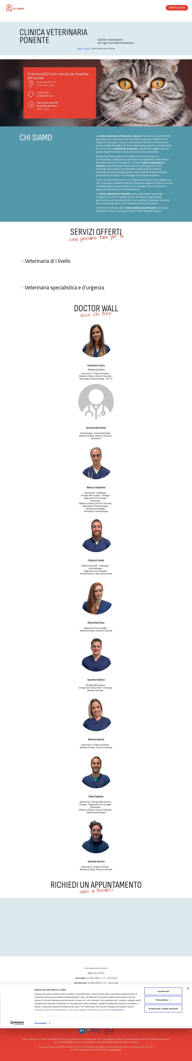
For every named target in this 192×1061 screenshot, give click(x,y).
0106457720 (43, 92)
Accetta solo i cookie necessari (163, 1041)
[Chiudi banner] (188, 1021)
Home (79, 48)
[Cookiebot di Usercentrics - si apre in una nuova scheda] (17, 1056)
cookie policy (117, 1042)
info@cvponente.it (45, 95)
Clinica (87, 48)
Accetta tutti (163, 1024)
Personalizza (41, 1056)
